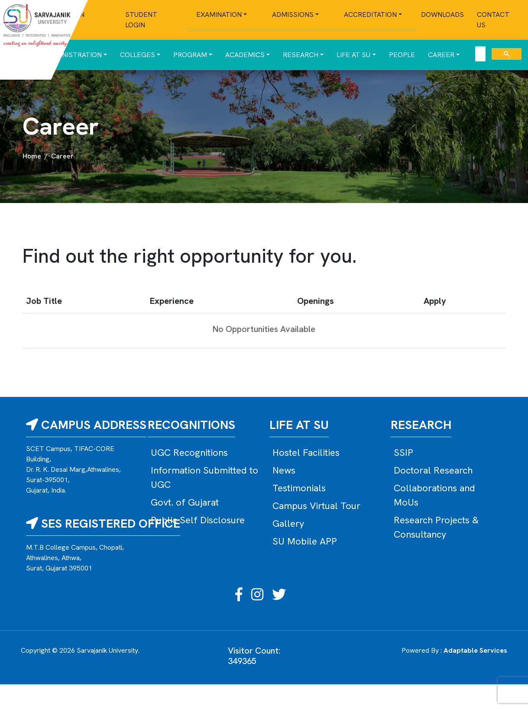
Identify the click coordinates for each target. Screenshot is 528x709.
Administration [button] (73, 54)
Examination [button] (219, 14)
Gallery (288, 523)
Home (32, 156)
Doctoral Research (433, 470)
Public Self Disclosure (198, 520)
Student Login (141, 19)
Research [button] (300, 54)
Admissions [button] (293, 14)
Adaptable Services (475, 650)
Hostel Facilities (306, 452)
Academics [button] (245, 54)
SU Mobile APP (304, 541)
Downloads (442, 14)
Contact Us (493, 19)
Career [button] (441, 54)
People (402, 54)
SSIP (403, 452)
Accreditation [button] (370, 14)
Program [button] (190, 54)
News (283, 470)
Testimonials (299, 488)
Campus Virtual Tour (316, 506)
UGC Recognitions (189, 452)
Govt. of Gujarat (185, 502)
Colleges (137, 54)
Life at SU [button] (353, 54)
